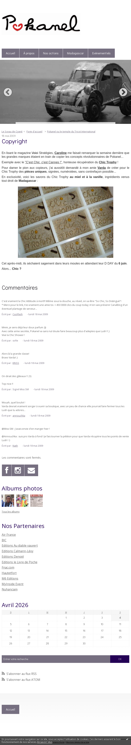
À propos (29, 53)
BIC (4, 540)
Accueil (10, 53)
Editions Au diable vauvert (20, 545)
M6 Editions (10, 578)
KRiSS (16, 363)
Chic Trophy (108, 162)
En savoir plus (44, 742)
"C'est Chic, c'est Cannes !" (43, 162)
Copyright (14, 141)
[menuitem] (10, 53)
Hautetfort (9, 573)
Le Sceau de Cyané (12, 131)
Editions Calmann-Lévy (17, 551)
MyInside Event (12, 584)
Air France (9, 535)
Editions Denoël (13, 556)
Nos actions (51, 53)
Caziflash (18, 314)
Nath (15, 445)
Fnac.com (8, 567)
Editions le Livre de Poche (19, 562)
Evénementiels (101, 53)
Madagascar (75, 53)
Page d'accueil (34, 131)
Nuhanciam (10, 589)
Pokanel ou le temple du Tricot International (71, 131)
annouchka (19, 415)
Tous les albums (10, 511)
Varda (101, 167)
